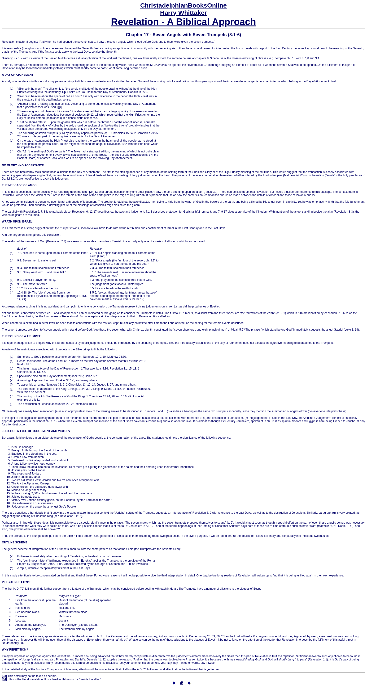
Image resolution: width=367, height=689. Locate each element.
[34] (91, 191)
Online (183, 5)
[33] (59, 107)
